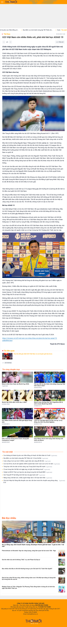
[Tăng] (10, 42)
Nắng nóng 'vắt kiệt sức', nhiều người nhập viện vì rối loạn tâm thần (28, 478)
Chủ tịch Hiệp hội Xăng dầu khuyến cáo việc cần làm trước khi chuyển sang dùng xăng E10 (34, 481)
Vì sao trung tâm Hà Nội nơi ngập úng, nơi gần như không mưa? (27, 469)
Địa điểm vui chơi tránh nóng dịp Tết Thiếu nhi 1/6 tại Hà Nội (26, 458)
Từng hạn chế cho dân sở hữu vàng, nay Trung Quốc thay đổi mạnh (28, 466)
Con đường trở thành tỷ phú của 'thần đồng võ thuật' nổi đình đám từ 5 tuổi (30, 455)
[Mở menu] (2, 2)
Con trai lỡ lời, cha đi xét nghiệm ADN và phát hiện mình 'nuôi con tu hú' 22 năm (32, 464)
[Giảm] (3, 42)
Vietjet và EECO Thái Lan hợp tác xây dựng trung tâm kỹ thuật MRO (28, 472)
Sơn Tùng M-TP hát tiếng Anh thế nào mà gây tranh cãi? (24, 475)
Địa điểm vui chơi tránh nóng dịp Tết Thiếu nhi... (40, 30)
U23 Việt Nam (8, 362)
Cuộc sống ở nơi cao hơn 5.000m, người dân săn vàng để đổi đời (27, 461)
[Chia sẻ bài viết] (60, 42)
